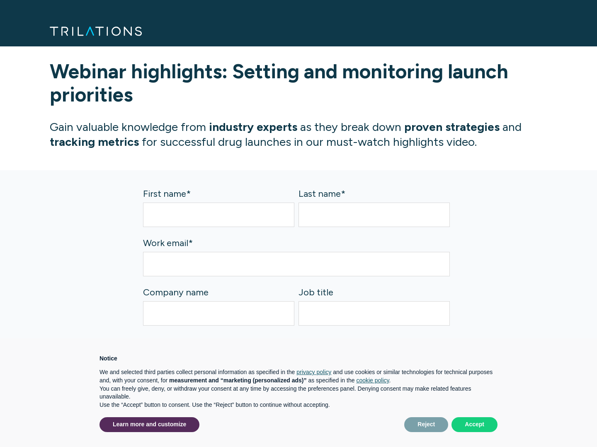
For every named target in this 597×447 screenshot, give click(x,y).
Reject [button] (426, 424)
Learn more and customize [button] (149, 424)
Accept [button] (474, 424)
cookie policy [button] (372, 380)
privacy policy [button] (313, 372)
